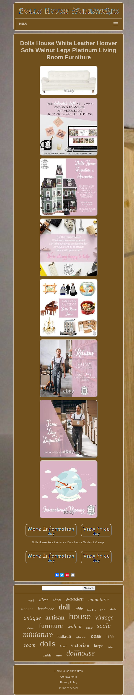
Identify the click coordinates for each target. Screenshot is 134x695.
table (79, 608)
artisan (54, 617)
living (110, 647)
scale (104, 625)
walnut (74, 626)
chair (89, 627)
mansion (27, 609)
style (113, 609)
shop (57, 600)
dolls (47, 644)
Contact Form (68, 676)
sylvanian (81, 637)
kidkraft (64, 636)
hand (63, 646)
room (30, 645)
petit (102, 609)
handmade (46, 609)
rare (59, 655)
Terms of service (68, 688)
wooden (74, 599)
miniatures (98, 599)
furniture (51, 625)
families (91, 610)
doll (64, 607)
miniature (38, 634)
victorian (80, 645)
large (98, 645)
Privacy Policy (68, 682)
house (80, 616)
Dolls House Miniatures (68, 671)
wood (31, 600)
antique (32, 618)
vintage (104, 617)
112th (110, 637)
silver (43, 599)
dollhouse (80, 653)
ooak (96, 636)
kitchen (30, 628)
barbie (46, 655)
